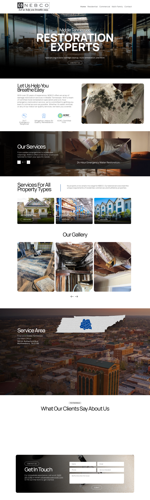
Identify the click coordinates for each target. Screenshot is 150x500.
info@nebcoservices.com (51, 477)
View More (27, 219)
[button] (19, 162)
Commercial (104, 6)
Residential (92, 6)
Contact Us (75, 63)
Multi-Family (117, 6)
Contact (128, 6)
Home (83, 6)
